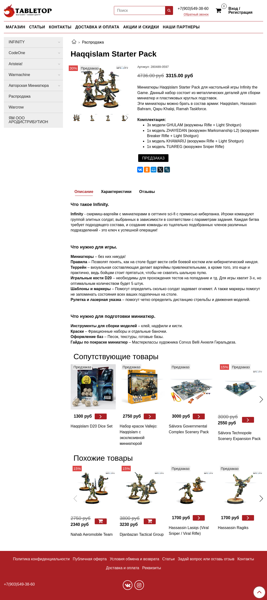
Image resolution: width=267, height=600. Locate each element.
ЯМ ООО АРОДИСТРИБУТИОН (28, 120)
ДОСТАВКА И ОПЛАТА (97, 27)
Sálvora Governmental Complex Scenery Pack (189, 429)
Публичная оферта (90, 559)
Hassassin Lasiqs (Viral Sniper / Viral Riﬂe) (189, 531)
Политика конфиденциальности (41, 559)
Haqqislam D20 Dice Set (91, 426)
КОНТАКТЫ (60, 27)
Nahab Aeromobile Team (92, 534)
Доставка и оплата (122, 568)
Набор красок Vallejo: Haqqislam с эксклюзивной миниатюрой (138, 435)
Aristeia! (16, 64)
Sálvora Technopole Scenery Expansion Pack (239, 436)
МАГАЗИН (15, 27)
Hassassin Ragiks (233, 528)
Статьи (168, 559)
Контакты (245, 559)
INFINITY (17, 42)
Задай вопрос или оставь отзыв (206, 559)
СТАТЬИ (37, 27)
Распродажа (93, 42)
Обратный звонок (196, 14)
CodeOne (17, 53)
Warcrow (16, 107)
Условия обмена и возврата (134, 559)
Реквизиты (151, 568)
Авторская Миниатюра (29, 85)
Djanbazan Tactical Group (142, 534)
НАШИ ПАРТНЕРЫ (181, 27)
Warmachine (19, 75)
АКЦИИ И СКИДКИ (141, 27)
